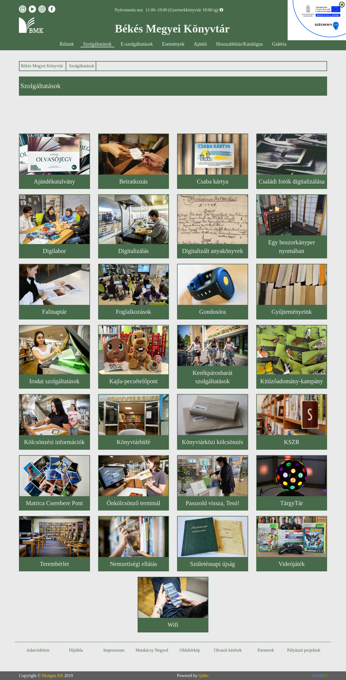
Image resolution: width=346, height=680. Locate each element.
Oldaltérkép (189, 650)
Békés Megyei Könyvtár (42, 66)
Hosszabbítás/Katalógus (239, 44)
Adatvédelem (37, 650)
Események (173, 44)
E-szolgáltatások (137, 44)
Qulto (203, 675)
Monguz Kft (52, 675)
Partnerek (266, 650)
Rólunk (67, 44)
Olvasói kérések (228, 650)
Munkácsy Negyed (152, 650)
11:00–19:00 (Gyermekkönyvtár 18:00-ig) (181, 10)
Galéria (279, 44)
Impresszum (113, 650)
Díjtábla (76, 650)
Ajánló (200, 44)
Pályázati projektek (303, 650)
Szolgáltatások (97, 44)
